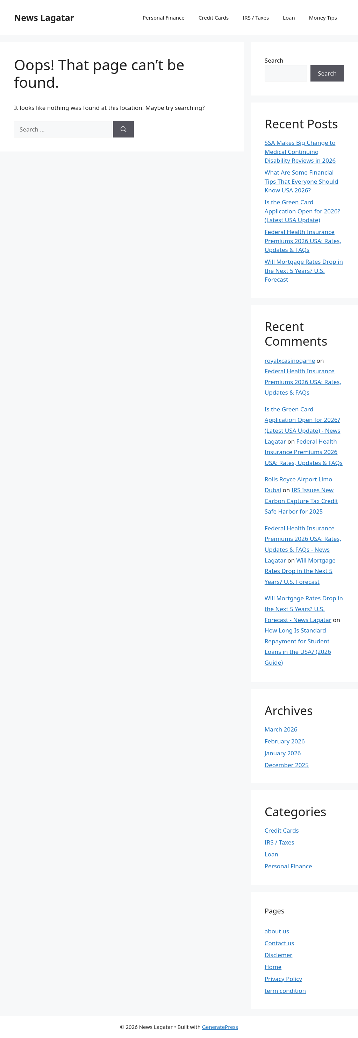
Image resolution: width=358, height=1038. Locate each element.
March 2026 (281, 729)
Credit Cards (214, 17)
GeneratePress (220, 1026)
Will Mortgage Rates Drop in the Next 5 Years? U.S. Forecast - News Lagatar (304, 608)
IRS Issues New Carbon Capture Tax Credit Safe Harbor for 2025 (301, 500)
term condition (285, 991)
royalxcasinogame (290, 360)
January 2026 (283, 753)
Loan (289, 17)
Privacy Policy (283, 979)
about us (277, 931)
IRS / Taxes (256, 17)
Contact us (279, 943)
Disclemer (279, 955)
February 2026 (285, 741)
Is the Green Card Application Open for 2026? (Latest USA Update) (302, 211)
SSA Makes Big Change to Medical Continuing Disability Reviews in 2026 (300, 151)
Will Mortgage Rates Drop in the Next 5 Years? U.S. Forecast (304, 270)
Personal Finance (164, 17)
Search (274, 60)
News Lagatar (44, 17)
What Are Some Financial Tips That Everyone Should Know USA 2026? (301, 181)
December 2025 (287, 765)
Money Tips (323, 17)
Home (273, 967)
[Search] (123, 129)
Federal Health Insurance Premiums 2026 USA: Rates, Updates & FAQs (303, 241)
